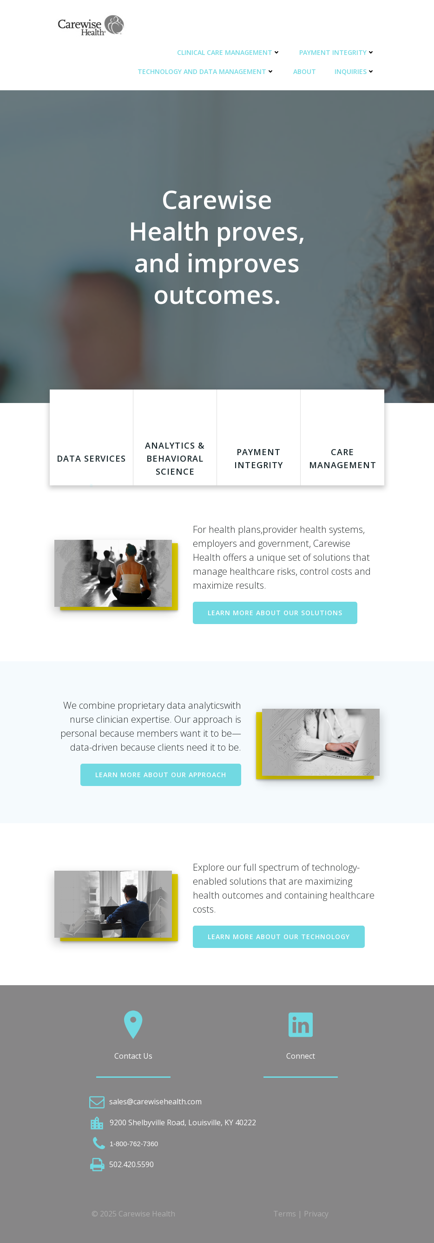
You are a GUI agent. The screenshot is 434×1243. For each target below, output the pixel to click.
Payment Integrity (337, 52)
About (304, 71)
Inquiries (355, 71)
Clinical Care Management (229, 52)
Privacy (316, 1214)
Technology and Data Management (206, 71)
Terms (284, 1214)
